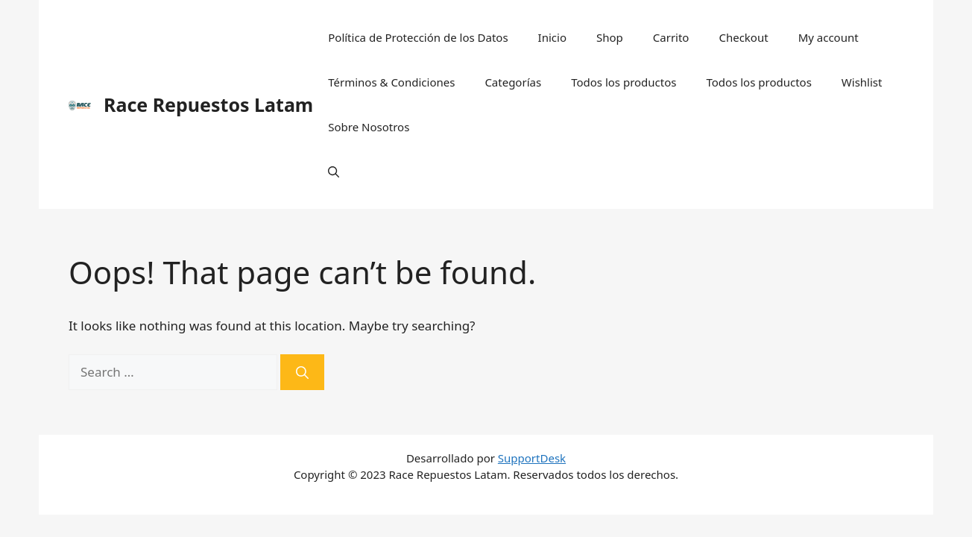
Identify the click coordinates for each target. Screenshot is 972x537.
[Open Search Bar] (333, 171)
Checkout (743, 37)
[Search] (302, 372)
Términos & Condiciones (391, 82)
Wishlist (862, 82)
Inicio (552, 37)
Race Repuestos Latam (208, 104)
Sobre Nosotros (368, 126)
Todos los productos (623, 82)
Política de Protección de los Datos (418, 37)
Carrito (671, 37)
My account (828, 37)
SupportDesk (532, 457)
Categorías (513, 82)
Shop (609, 37)
